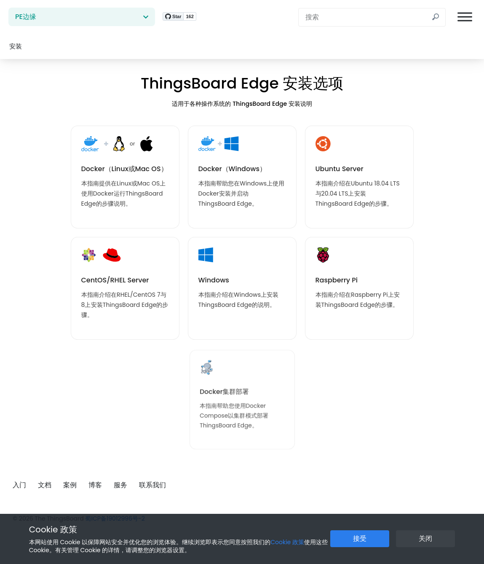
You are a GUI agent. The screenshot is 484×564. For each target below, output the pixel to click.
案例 (70, 485)
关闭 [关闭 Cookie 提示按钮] (425, 538)
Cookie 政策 (53, 529)
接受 (359, 538)
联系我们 (152, 485)
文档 (44, 485)
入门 (19, 485)
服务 (120, 485)
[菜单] (465, 17)
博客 (95, 485)
